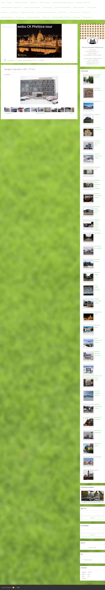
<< (83, 547)
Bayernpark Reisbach (97, 76)
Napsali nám (46, 17)
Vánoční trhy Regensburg (97, 431)
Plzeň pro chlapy (97, 273)
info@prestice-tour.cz (92, 64)
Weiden (96, 470)
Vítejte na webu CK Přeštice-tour (27, 26)
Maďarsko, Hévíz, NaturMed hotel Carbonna (97, 184)
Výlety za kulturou (45, 2)
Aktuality (9, 2)
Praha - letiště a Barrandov (97, 288)
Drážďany (97, 114)
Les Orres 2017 (62, 12)
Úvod (2, 2)
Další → (72, 113)
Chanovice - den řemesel (97, 89)
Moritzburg (97, 233)
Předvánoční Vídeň (97, 313)
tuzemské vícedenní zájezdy (32, 7)
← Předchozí (7, 113)
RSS (18, 587)
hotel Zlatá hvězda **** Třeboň (61, 17)
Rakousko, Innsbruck (7, 17)
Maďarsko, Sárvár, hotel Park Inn (97, 195)
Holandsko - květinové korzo (97, 143)
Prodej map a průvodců (27, 12)
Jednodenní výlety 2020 (83, 2)
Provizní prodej (91, 7)
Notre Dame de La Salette (98, 247)
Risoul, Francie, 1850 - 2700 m (98, 340)
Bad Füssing (76, 17)
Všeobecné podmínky (33, 17)
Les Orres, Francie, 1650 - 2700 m (98, 156)
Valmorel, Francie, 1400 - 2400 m (98, 406)
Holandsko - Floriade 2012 (98, 128)
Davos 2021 (97, 101)
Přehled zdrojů (88, 560)
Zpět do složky (41, 113)
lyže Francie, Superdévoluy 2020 (46, 12)
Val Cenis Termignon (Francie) (97, 393)
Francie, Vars (85, 12)
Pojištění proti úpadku (21, 2)
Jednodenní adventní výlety (63, 7)
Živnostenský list (87, 17)
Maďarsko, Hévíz (97, 168)
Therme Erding (96, 379)
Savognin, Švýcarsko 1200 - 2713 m (26, 60)
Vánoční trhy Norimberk (97, 418)
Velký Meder (33, 2)
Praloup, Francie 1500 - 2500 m (97, 301)
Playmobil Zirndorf (97, 260)
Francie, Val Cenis (74, 12)
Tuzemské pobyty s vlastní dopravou (63, 2)
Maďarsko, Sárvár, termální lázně (97, 210)
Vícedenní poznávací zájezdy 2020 (11, 7)
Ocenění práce (20, 17)
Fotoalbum (4, 12)
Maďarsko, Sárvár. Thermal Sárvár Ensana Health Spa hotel (97, 226)
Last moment (14, 12)
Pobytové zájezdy (47, 7)
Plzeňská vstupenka (78, 7)
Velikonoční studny (97, 445)
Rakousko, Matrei (97, 326)
